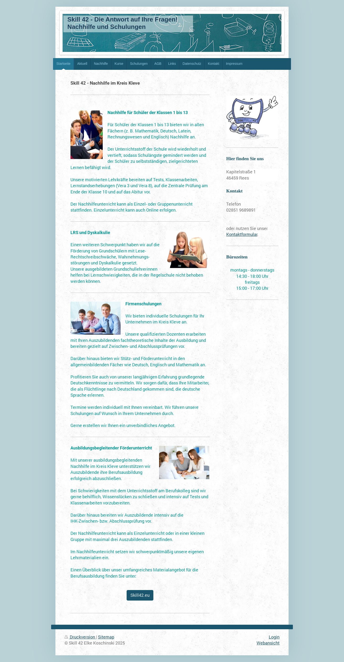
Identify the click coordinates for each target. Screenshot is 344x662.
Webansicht (268, 643)
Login (274, 637)
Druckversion (80, 637)
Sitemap (106, 637)
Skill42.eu (140, 595)
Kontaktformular (241, 234)
